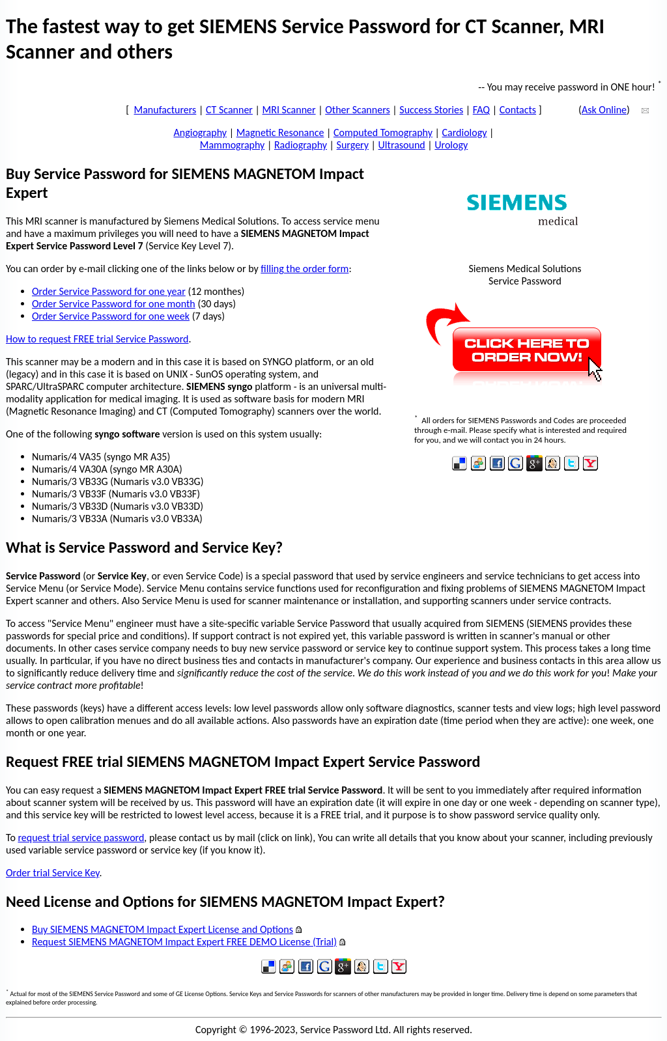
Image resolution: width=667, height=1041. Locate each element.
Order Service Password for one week (111, 316)
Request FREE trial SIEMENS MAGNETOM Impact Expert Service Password (243, 761)
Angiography (200, 132)
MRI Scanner (289, 110)
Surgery (353, 145)
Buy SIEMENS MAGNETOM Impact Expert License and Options (162, 929)
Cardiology (464, 132)
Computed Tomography (383, 132)
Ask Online (604, 110)
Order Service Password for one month (113, 304)
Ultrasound (401, 145)
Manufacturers (165, 110)
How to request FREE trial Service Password (97, 339)
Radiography (300, 145)
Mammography (232, 145)
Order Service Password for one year (109, 291)
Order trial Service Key (52, 873)
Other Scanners (357, 110)
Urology (451, 145)
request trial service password (81, 837)
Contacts (518, 110)
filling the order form (304, 268)
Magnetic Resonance (280, 132)
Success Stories (431, 110)
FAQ (481, 110)
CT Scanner (229, 110)
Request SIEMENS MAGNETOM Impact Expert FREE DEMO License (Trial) (184, 942)
